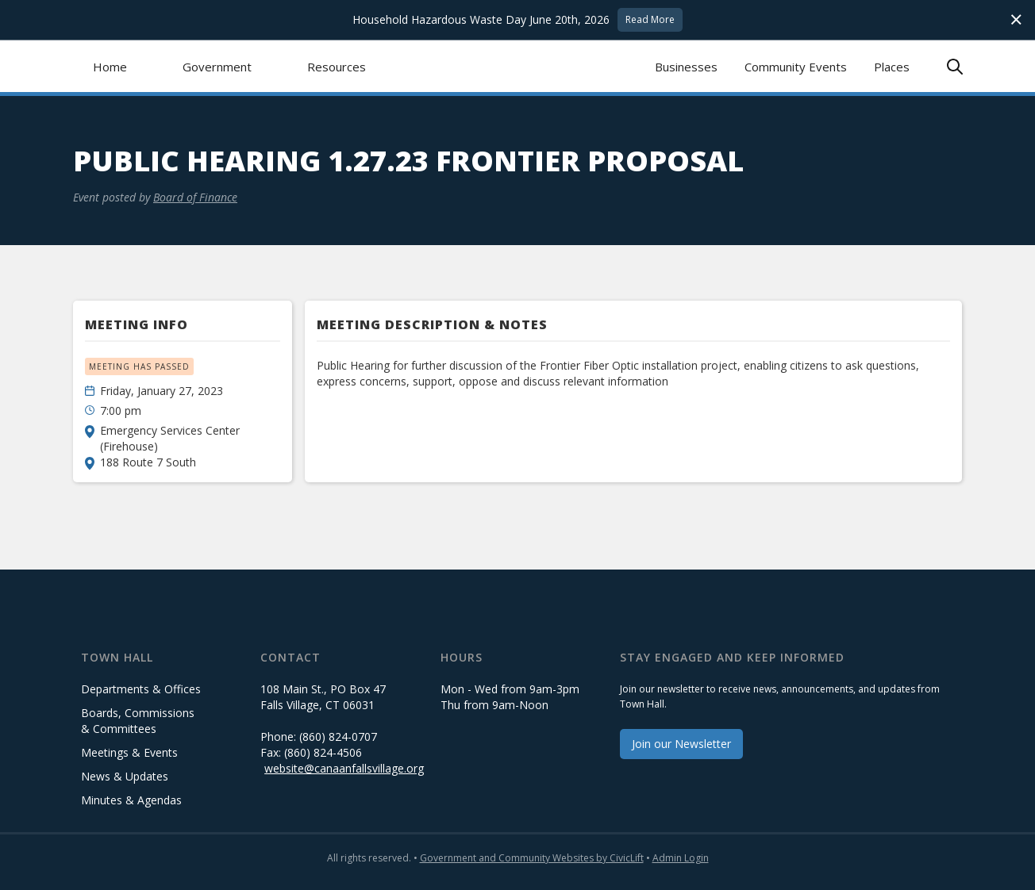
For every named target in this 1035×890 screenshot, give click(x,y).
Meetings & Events (129, 752)
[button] (217, 66)
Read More (650, 19)
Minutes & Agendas (131, 800)
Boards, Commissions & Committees (137, 720)
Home (110, 67)
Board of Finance (195, 197)
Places (892, 67)
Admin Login (680, 858)
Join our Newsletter (681, 743)
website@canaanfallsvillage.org (344, 768)
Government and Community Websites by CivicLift (532, 858)
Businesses (686, 67)
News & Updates (124, 776)
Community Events (796, 67)
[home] (517, 66)
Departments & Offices (141, 688)
